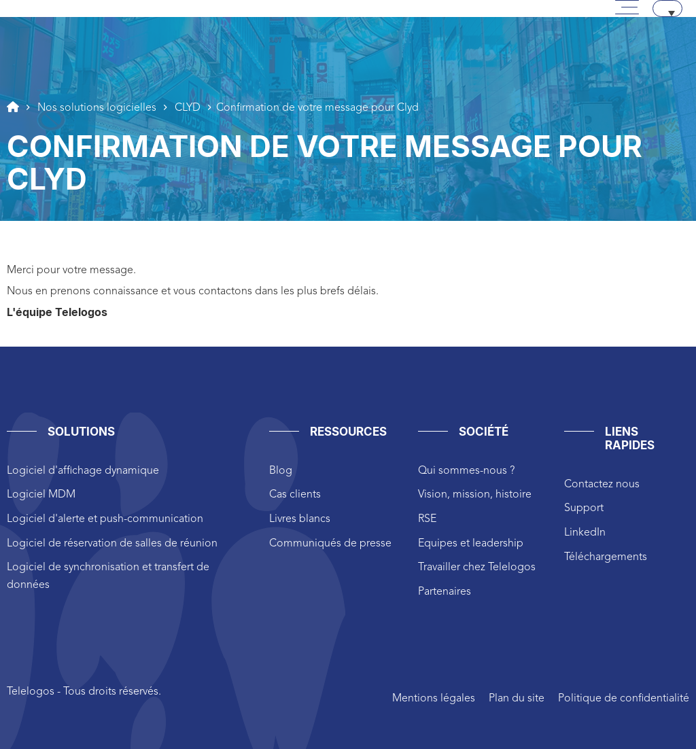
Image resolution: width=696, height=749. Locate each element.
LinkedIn (585, 532)
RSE (427, 519)
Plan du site (516, 698)
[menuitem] (667, 8)
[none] (667, 8)
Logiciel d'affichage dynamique (83, 471)
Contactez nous (602, 484)
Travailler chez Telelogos (477, 567)
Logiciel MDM (41, 494)
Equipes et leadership (470, 543)
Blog (280, 471)
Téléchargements (605, 557)
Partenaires (444, 592)
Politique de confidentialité (623, 698)
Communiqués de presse (330, 543)
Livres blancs (299, 519)
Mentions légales (433, 698)
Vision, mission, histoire (475, 494)
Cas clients (295, 494)
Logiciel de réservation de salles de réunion (112, 543)
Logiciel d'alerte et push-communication (105, 519)
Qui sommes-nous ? (466, 471)
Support (584, 508)
